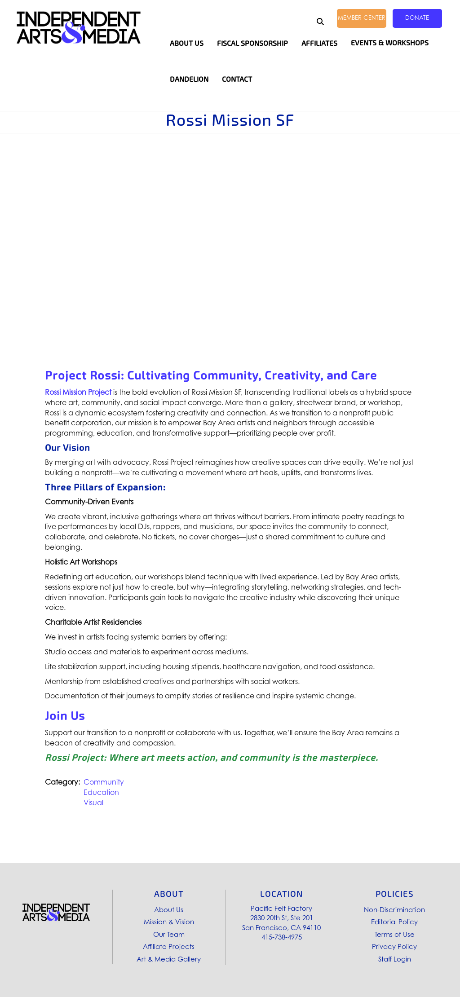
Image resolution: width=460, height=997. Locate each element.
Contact (237, 79)
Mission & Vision (169, 922)
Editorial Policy (394, 922)
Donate (417, 17)
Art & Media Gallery (169, 959)
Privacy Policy (394, 946)
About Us (168, 909)
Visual (93, 802)
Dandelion (189, 79)
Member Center (361, 17)
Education (101, 792)
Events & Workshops (390, 43)
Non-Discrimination (394, 909)
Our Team (169, 934)
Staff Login (394, 959)
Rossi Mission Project (78, 392)
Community (104, 781)
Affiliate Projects (169, 946)
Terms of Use (395, 934)
